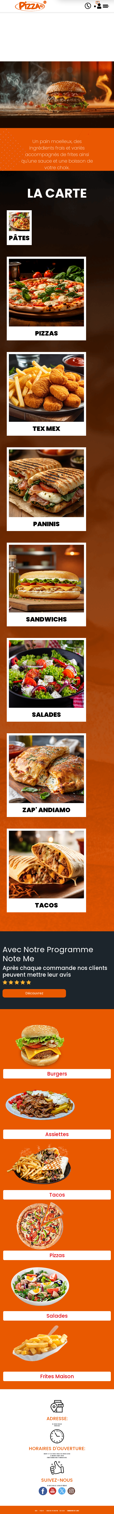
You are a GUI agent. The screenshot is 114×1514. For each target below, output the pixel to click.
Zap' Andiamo (46, 810)
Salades (46, 714)
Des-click (62, 1511)
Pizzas (46, 333)
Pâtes (19, 238)
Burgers (57, 1073)
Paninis (46, 524)
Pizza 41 (42, 1511)
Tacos (46, 905)
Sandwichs (46, 619)
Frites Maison (57, 1376)
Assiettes (57, 1134)
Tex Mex (46, 428)
